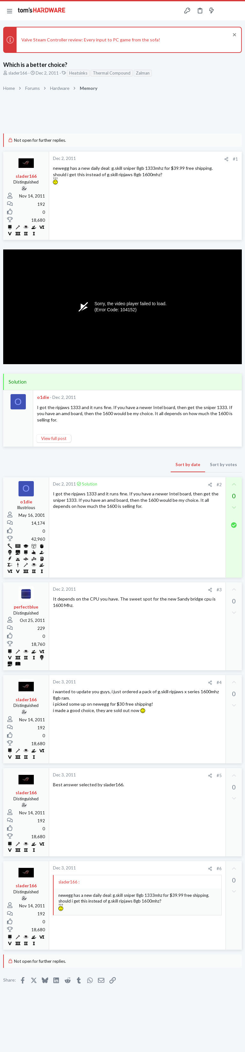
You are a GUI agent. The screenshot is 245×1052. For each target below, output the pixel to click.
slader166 (17, 73)
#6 (219, 868)
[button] (9, 10)
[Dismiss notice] (233, 35)
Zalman (143, 73)
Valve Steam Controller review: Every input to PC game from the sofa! (90, 39)
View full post (53, 438)
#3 (219, 589)
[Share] (226, 159)
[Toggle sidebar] (224, 11)
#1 (235, 159)
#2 (219, 484)
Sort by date (187, 464)
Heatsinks (78, 73)
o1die (43, 397)
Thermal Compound (111, 73)
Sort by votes (223, 464)
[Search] (236, 11)
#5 (219, 775)
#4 (219, 682)
